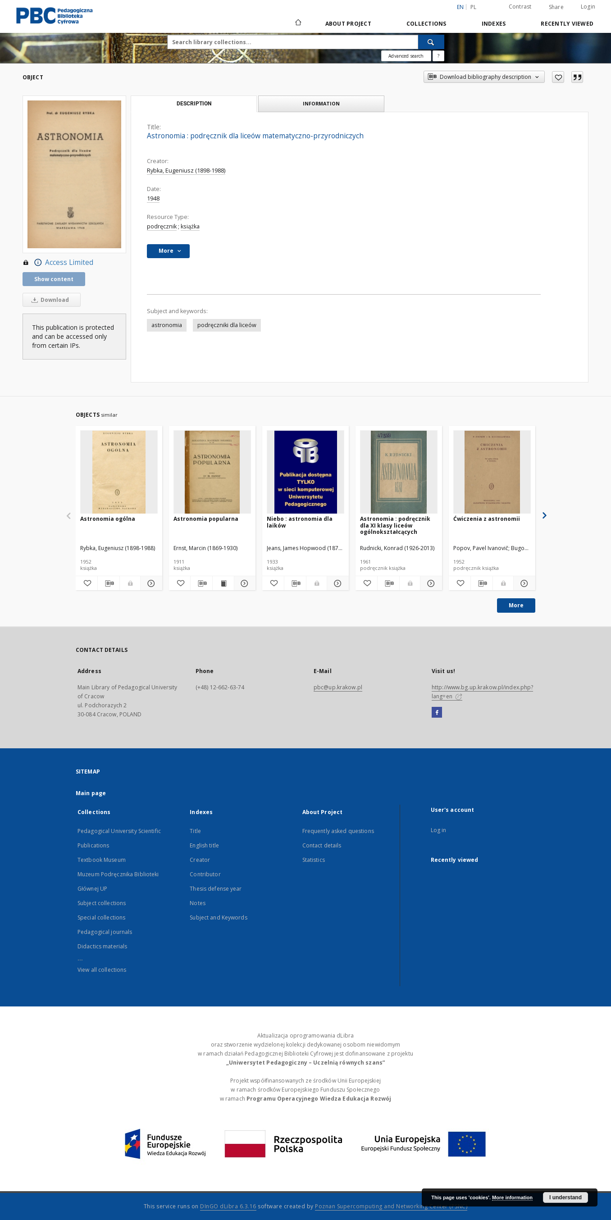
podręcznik (162, 226)
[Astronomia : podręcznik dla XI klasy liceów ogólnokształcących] (398, 472)
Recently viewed (567, 23)
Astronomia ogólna (107, 519)
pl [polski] (473, 7)
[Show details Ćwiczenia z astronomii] (523, 583)
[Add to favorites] (558, 77)
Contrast (520, 6)
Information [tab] (321, 103)
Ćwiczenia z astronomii (486, 519)
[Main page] (297, 23)
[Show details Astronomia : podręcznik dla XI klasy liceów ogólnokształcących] (430, 583)
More (516, 605)
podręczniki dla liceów (226, 325)
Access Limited (58, 263)
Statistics (313, 860)
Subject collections (102, 903)
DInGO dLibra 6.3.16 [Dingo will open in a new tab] (228, 1206)
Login (588, 6)
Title (195, 831)
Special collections (101, 917)
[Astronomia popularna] (212, 472)
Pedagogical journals (105, 932)
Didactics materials (102, 946)
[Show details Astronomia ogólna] (150, 583)
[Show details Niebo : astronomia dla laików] (336, 583)
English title (204, 845)
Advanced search (406, 56)
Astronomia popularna (205, 519)
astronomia (166, 325)
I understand (565, 1197)
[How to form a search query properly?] (438, 55)
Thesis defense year (216, 888)
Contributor (205, 874)
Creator (200, 860)
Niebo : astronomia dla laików (300, 522)
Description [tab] (194, 103)
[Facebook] (437, 713)
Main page (91, 793)
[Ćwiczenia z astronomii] (492, 472)
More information (512, 1197)
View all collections (102, 970)
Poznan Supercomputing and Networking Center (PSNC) (391, 1206)
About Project (348, 23)
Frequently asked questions (338, 831)
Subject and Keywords (218, 917)
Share (556, 7)
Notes (197, 903)
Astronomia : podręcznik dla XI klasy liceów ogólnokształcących (395, 525)
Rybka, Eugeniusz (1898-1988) (186, 170)
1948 (153, 198)
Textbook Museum (102, 860)
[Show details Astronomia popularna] (243, 583)
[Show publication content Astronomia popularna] (223, 583)
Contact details (322, 845)
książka (190, 226)
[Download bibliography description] (108, 583)
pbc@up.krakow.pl (338, 687)
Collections (426, 23)
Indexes (494, 23)
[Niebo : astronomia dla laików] (305, 472)
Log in (439, 830)
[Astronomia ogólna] (119, 472)
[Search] (431, 42)
